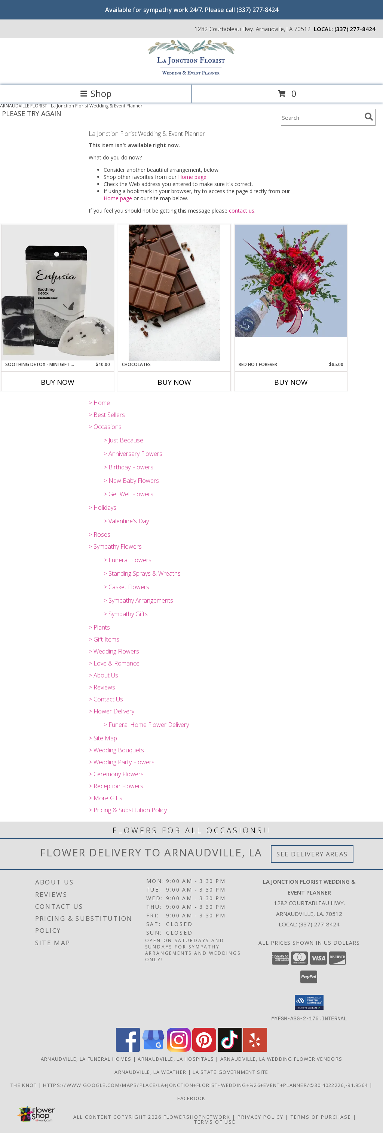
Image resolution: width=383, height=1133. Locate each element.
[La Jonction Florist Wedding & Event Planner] (191, 73)
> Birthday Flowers (128, 467)
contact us (241, 210)
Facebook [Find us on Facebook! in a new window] (191, 1097)
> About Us (103, 675)
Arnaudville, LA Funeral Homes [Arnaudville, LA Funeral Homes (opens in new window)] (86, 1058)
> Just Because (123, 440)
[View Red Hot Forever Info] (291, 281)
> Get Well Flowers (128, 494)
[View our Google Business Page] (153, 1049)
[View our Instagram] (179, 1049)
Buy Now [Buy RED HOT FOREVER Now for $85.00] (291, 382)
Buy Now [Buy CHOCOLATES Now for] (174, 382)
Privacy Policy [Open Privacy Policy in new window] (261, 1116)
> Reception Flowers (116, 786)
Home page (192, 176)
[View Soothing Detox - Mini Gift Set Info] (57, 292)
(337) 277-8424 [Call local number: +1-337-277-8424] (355, 29)
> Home (99, 403)
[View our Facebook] (128, 1049)
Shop (95, 93)
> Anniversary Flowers (133, 454)
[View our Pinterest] (204, 1049)
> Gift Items (104, 639)
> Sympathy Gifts (126, 614)
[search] (368, 116)
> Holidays (102, 507)
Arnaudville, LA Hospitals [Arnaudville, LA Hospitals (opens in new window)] (176, 1058)
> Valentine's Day (126, 521)
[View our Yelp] (255, 1049)
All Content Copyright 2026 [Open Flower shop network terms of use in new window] (117, 1116)
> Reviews (102, 687)
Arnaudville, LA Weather (150, 1071)
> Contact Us (106, 699)
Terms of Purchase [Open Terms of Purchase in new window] (321, 1116)
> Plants (99, 627)
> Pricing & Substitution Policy (128, 810)
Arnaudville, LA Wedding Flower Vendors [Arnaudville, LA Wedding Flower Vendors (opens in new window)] (281, 1058)
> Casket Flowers (126, 587)
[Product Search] (321, 117)
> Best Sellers (107, 415)
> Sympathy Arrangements (138, 600)
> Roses (99, 534)
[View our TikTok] (230, 1049)
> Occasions (105, 427)
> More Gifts (105, 798)
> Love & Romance (114, 663)
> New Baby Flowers (131, 480)
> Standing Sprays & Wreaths (142, 573)
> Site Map (103, 738)
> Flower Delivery (111, 711)
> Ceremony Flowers (116, 774)
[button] (309, 1002)
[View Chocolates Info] (174, 293)
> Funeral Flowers (127, 560)
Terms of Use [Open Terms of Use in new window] (215, 1121)
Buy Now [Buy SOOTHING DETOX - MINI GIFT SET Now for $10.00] (57, 382)
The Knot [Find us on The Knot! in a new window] (24, 1084)
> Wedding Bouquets (116, 750)
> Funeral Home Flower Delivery (146, 725)
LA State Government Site (230, 1071)
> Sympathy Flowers (115, 546)
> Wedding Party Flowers (121, 762)
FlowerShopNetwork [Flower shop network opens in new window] (196, 1116)
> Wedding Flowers (114, 651)
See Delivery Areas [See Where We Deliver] (312, 854)
